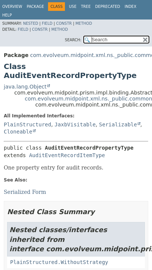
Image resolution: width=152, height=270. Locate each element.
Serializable (118, 125)
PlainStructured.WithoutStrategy (59, 262)
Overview (12, 6)
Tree (86, 6)
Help (7, 15)
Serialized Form (25, 192)
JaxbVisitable (75, 125)
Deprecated (107, 6)
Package (35, 6)
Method (83, 23)
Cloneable (18, 132)
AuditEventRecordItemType (67, 155)
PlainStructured (27, 125)
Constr (64, 23)
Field (47, 23)
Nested (30, 23)
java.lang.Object (25, 87)
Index (130, 6)
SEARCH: (73, 40)
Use (73, 6)
